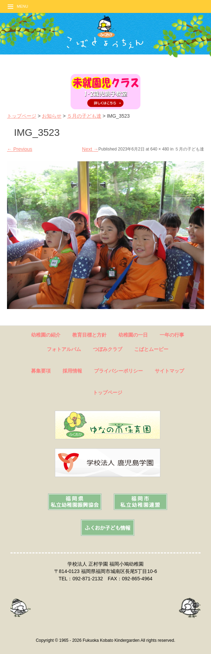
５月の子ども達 (84, 116)
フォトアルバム (64, 349)
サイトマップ (169, 371)
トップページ (21, 116)
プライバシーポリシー (118, 371)
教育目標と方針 (89, 335)
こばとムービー (151, 349)
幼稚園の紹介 (45, 335)
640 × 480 (159, 149)
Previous (19, 149)
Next (90, 149)
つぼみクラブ (107, 349)
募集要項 (41, 371)
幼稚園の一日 (133, 335)
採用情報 (72, 371)
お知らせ (51, 116)
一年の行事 (172, 335)
